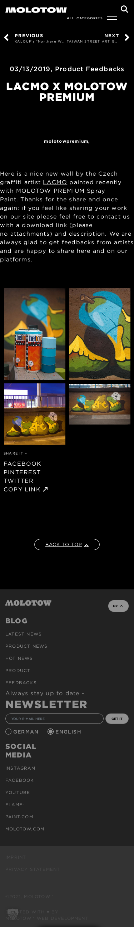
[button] (13, 914)
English (69, 732)
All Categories (85, 18)
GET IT (117, 719)
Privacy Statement (32, 869)
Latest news (23, 634)
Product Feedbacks (89, 69)
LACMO (55, 182)
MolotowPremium (66, 141)
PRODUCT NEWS (26, 646)
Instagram (20, 768)
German (26, 732)
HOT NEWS (19, 658)
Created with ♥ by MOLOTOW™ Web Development (47, 915)
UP (118, 606)
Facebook (19, 780)
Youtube (17, 792)
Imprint (15, 857)
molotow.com (24, 829)
